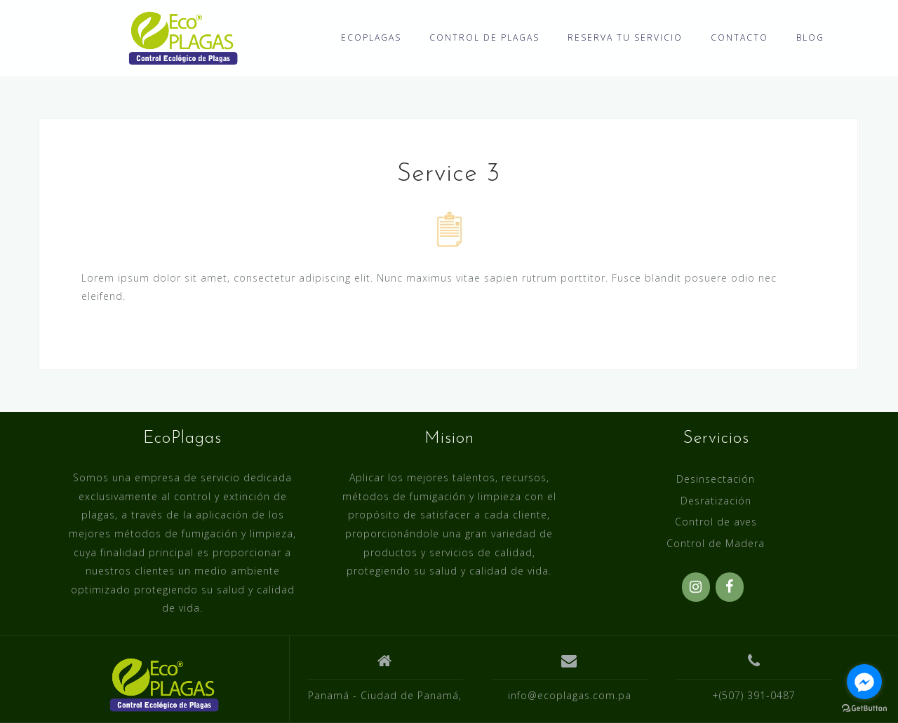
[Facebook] (730, 587)
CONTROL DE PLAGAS (484, 37)
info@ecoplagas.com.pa (569, 695)
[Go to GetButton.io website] (864, 708)
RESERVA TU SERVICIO (625, 37)
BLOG (810, 37)
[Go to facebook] (864, 681)
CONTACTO (739, 37)
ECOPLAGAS (371, 37)
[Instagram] (696, 587)
